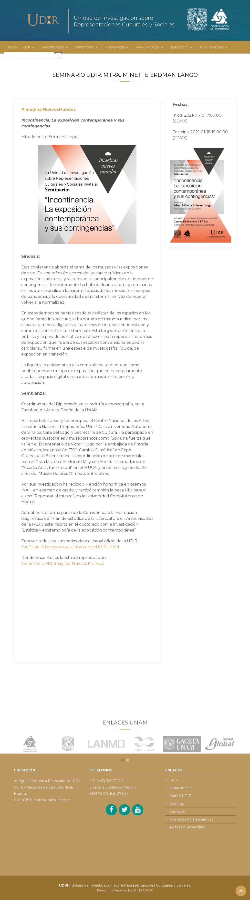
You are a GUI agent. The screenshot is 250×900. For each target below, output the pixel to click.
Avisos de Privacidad (186, 827)
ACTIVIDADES (115, 47)
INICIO (12, 47)
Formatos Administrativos (191, 819)
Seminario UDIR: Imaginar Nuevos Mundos (62, 563)
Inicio (173, 780)
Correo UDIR (180, 796)
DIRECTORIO (85, 47)
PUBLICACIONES (212, 47)
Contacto (177, 811)
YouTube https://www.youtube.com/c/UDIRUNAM (70, 546)
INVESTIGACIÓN (53, 47)
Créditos (176, 803)
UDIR (26, 47)
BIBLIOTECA (179, 47)
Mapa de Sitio (181, 788)
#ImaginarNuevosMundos (48, 109)
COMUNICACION (147, 47)
